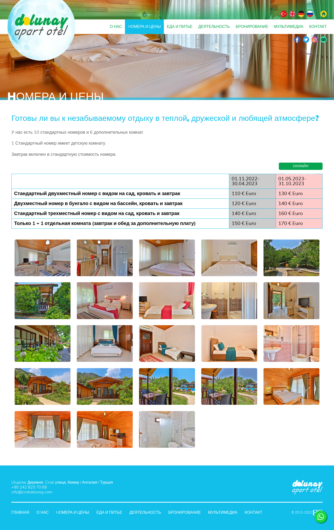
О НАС (116, 27)
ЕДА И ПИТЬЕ (180, 27)
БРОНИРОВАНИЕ (252, 27)
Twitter (306, 39)
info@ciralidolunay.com (31, 492)
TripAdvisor (323, 39)
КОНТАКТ (318, 27)
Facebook (297, 39)
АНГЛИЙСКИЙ (292, 14)
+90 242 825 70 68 (29, 487)
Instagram (315, 39)
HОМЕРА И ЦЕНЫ (144, 27)
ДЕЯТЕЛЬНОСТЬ (214, 27)
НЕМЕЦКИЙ (301, 14)
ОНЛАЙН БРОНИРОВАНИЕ (300, 167)
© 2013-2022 (301, 512)
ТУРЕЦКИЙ (284, 14)
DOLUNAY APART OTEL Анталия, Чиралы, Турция (41, 30)
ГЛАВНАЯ (323, 14)
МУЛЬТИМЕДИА (288, 27)
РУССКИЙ (310, 14)
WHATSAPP (321, 517)
